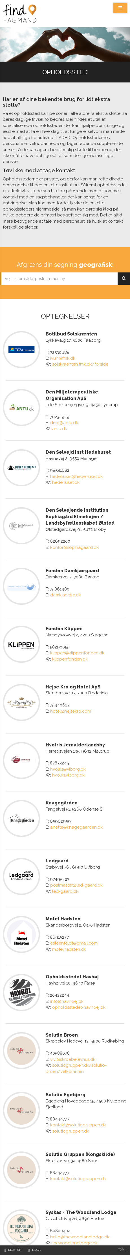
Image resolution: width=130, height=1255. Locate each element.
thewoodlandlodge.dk (75, 1202)
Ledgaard (57, 835)
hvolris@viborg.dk (68, 750)
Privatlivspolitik (84, 1240)
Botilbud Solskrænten (71, 334)
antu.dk (59, 425)
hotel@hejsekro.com (70, 696)
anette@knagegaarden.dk (76, 805)
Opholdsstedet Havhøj (72, 944)
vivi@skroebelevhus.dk (72, 1022)
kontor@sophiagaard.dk (74, 540)
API (35, 1240)
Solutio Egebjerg (65, 1058)
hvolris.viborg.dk (68, 756)
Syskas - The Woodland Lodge (81, 1172)
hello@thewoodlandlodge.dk (79, 1196)
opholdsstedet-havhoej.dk (78, 974)
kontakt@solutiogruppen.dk (78, 1088)
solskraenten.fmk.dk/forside (80, 364)
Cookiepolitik (54, 1240)
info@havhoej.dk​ (66, 968)
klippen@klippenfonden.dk (77, 642)
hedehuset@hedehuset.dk (76, 472)
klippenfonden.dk (70, 648)
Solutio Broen (62, 998)
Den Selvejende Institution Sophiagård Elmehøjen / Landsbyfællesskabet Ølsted (80, 509)
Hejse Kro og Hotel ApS (73, 672)
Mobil (36, 1249)
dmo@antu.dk (64, 419)
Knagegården (62, 781)
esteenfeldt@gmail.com (74, 913)
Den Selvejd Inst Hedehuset (78, 448)
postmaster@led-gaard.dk (76, 859)
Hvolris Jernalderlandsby (75, 726)
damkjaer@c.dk (65, 587)
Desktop (14, 1249)
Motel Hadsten (63, 889)
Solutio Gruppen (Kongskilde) (80, 1117)
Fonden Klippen (64, 617)
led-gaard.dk (65, 865)
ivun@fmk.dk (62, 358)
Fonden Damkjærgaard (72, 563)
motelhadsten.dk (69, 919)
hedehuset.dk (66, 478)
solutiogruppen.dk (70, 1094)
